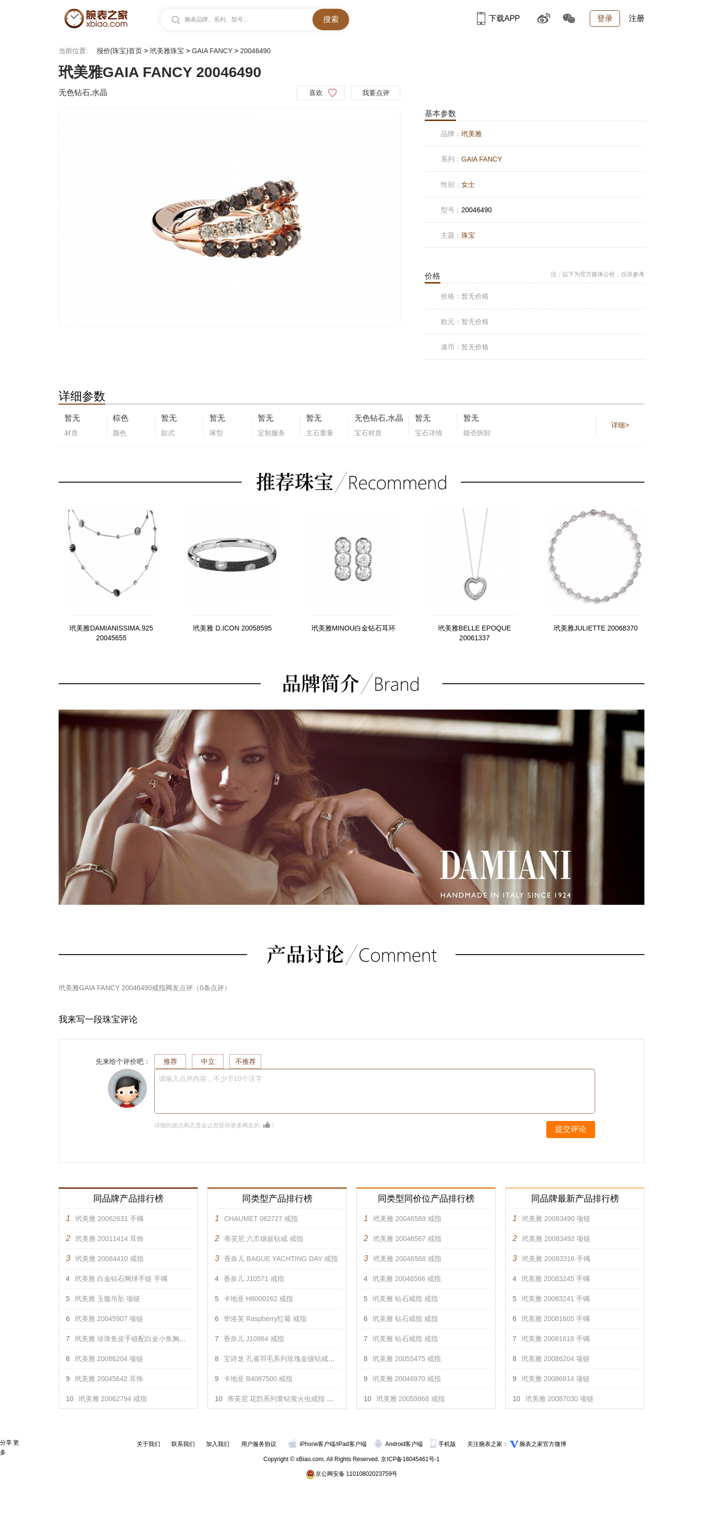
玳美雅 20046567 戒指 (407, 1239)
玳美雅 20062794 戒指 (113, 1399)
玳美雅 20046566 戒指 (406, 1279)
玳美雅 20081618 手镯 (555, 1339)
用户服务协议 (258, 1444)
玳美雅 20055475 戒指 (406, 1359)
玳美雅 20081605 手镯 (555, 1319)
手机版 (444, 1444)
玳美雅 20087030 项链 (559, 1399)
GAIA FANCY (212, 51)
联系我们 (183, 1444)
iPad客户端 (352, 1444)
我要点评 (376, 93)
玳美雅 (471, 134)
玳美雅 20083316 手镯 (556, 1259)
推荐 (170, 1061)
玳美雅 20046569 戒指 (407, 1218)
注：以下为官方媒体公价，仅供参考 (597, 274)
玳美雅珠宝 (167, 51)
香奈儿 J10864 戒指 (254, 1339)
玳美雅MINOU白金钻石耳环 (353, 628)
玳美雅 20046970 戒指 (406, 1379)
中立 (208, 1061)
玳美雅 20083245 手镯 (555, 1279)
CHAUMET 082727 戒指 (261, 1218)
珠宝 (468, 235)
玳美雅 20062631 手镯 (109, 1218)
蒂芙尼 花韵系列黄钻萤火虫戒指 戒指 (284, 1399)
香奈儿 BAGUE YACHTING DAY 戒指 (281, 1259)
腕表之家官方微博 (542, 1444)
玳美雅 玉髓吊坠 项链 (107, 1299)
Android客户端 (399, 1444)
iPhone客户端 (312, 1444)
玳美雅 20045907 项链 (109, 1319)
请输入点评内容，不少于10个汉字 (210, 1078)
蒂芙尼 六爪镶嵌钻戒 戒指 (263, 1239)
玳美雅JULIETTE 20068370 (596, 628)
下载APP (498, 18)
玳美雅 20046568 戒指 (407, 1259)
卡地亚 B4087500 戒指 (258, 1379)
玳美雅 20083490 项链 (556, 1218)
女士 (468, 184)
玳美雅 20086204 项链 (109, 1359)
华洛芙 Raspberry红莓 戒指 (265, 1319)
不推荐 (245, 1061)
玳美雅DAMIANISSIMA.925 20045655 (111, 633)
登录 (605, 18)
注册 (636, 18)
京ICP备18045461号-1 (410, 1459)
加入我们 (217, 1444)
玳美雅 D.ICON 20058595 (232, 628)
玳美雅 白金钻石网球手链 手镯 (121, 1279)
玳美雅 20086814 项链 (555, 1379)
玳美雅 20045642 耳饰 (109, 1379)
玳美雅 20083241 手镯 (555, 1299)
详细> (620, 425)
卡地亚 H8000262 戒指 (258, 1299)
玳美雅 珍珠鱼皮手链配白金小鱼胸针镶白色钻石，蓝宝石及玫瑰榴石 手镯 (186, 1339)
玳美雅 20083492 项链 (556, 1239)
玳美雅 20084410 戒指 (109, 1259)
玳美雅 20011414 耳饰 (109, 1239)
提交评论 (570, 1129)
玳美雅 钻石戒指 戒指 (405, 1299)
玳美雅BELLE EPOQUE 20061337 (474, 633)
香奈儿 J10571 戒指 (254, 1279)
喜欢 (316, 93)
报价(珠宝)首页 (119, 51)
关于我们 (148, 1444)
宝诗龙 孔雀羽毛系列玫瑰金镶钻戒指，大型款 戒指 (301, 1359)
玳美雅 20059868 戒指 (410, 1399)
